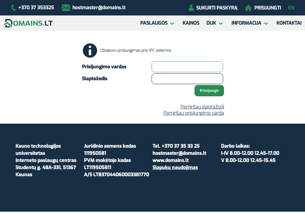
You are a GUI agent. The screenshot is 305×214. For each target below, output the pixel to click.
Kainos (191, 23)
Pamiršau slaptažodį (202, 107)
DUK (211, 23)
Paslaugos (153, 23)
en (291, 8)
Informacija (246, 23)
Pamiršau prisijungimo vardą (194, 113)
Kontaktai (288, 23)
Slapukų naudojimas (175, 167)
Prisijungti (263, 7)
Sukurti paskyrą (213, 7)
